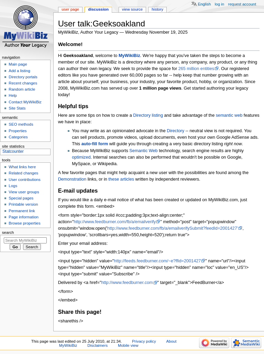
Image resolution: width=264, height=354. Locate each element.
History (157, 9)
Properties (17, 131)
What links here (22, 167)
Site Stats (17, 108)
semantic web (229, 115)
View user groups (24, 192)
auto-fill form (94, 143)
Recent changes (23, 83)
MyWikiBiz (129, 55)
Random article (22, 89)
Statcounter (13, 151)
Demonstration (72, 179)
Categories (18, 137)
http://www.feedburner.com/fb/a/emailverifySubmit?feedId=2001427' (172, 228)
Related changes (23, 173)
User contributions (24, 180)
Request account (242, 4)
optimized (81, 157)
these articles (121, 179)
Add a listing (19, 71)
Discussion (98, 9)
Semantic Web (143, 150)
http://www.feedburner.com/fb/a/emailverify (115, 221)
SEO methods (21, 124)
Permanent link (22, 211)
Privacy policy (144, 341)
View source (132, 9)
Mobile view (128, 345)
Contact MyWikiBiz (25, 102)
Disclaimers (97, 345)
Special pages (21, 198)
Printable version (23, 204)
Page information (23, 217)
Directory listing (148, 115)
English (204, 4)
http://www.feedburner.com (127, 282)
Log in (219, 4)
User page (70, 9)
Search (8, 232)
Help (13, 95)
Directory (175, 130)
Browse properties (24, 223)
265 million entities (196, 68)
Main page (18, 64)
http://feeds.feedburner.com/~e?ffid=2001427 (157, 261)
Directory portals (23, 77)
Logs (13, 186)
